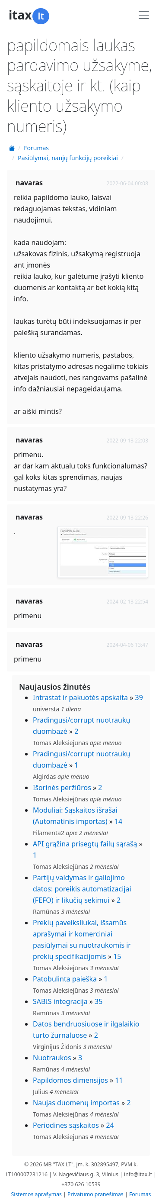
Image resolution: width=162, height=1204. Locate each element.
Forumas (36, 148)
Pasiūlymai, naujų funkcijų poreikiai (68, 158)
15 (117, 956)
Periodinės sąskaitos (66, 1125)
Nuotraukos (52, 1057)
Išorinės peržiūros (62, 787)
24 (110, 1125)
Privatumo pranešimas (95, 1194)
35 (98, 1001)
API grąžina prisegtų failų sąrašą (85, 844)
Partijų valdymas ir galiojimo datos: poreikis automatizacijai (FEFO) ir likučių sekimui (82, 889)
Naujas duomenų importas (76, 1102)
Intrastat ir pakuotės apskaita (80, 697)
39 (139, 697)
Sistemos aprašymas (36, 1194)
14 (118, 821)
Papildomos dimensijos (70, 1080)
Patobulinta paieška (65, 979)
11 (119, 1080)
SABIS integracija (60, 1001)
